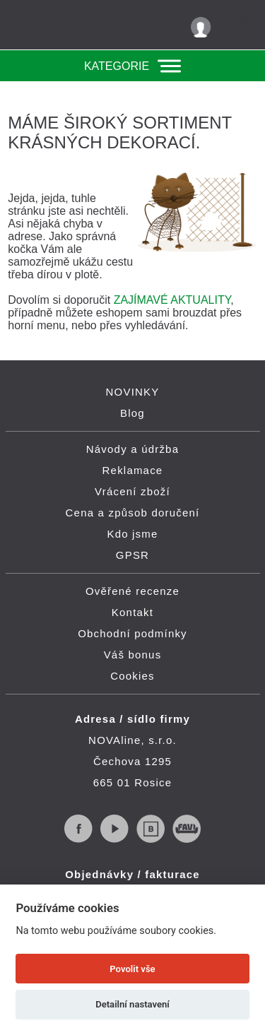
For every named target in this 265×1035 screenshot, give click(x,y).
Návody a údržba (132, 449)
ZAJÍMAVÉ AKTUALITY (172, 300)
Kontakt (132, 612)
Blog (132, 413)
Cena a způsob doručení (133, 513)
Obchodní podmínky (132, 633)
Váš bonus (133, 655)
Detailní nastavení (132, 1004)
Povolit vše (132, 969)
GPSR (132, 555)
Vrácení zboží (132, 491)
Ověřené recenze (132, 591)
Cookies (132, 676)
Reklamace (132, 470)
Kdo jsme (132, 534)
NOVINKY (133, 392)
